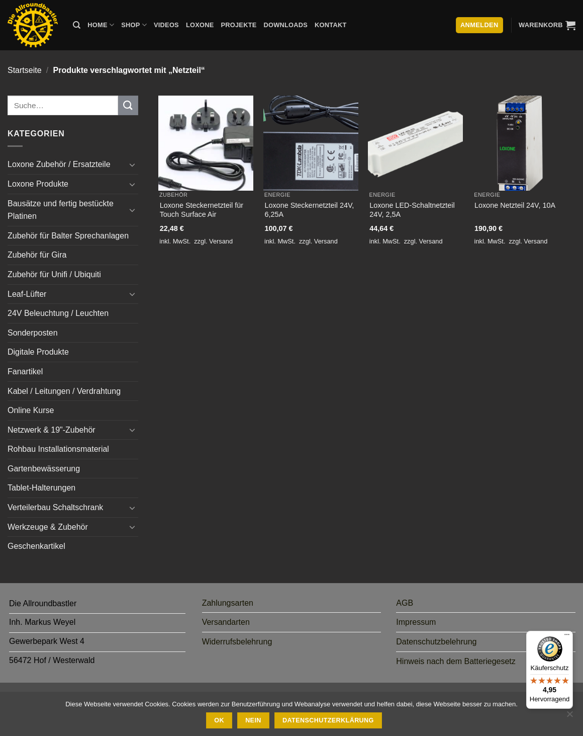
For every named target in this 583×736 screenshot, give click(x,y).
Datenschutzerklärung (328, 720)
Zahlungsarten (227, 603)
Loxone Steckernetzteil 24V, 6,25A (309, 210)
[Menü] (567, 637)
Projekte (238, 25)
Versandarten (226, 622)
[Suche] (76, 25)
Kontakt (330, 25)
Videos (166, 25)
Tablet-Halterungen (41, 487)
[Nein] (569, 717)
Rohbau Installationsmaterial (58, 449)
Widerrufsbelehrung (237, 641)
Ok (219, 720)
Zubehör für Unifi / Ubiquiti (54, 274)
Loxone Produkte (38, 184)
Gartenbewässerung (44, 468)
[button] (547, 25)
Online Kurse (31, 410)
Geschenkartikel (36, 546)
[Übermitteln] (128, 105)
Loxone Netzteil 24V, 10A (514, 205)
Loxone (200, 25)
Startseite (25, 70)
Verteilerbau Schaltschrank (55, 507)
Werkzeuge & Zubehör (48, 527)
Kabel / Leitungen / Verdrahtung (64, 391)
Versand (221, 241)
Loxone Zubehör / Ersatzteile (59, 164)
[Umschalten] (132, 164)
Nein (253, 720)
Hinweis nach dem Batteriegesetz (455, 661)
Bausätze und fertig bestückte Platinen (61, 210)
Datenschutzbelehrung (436, 641)
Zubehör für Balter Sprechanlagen (68, 235)
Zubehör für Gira (37, 255)
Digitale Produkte (38, 352)
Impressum (416, 622)
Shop (134, 25)
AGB (404, 603)
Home (100, 25)
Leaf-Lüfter (27, 294)
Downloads (286, 25)
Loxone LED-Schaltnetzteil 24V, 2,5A (412, 210)
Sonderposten (33, 333)
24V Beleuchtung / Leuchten (58, 313)
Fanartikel (25, 371)
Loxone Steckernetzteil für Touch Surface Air (201, 210)
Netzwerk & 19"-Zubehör (51, 430)
